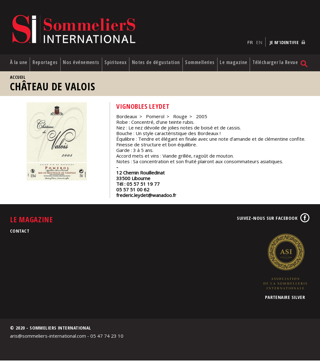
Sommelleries (206, 59)
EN (259, 38)
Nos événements (80, 62)
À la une (14, 62)
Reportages (46, 59)
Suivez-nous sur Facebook (267, 220)
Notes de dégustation (152, 62)
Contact (19, 233)
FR (250, 38)
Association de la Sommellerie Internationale (285, 264)
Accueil (17, 80)
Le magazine (239, 62)
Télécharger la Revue (277, 62)
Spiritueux (120, 59)
